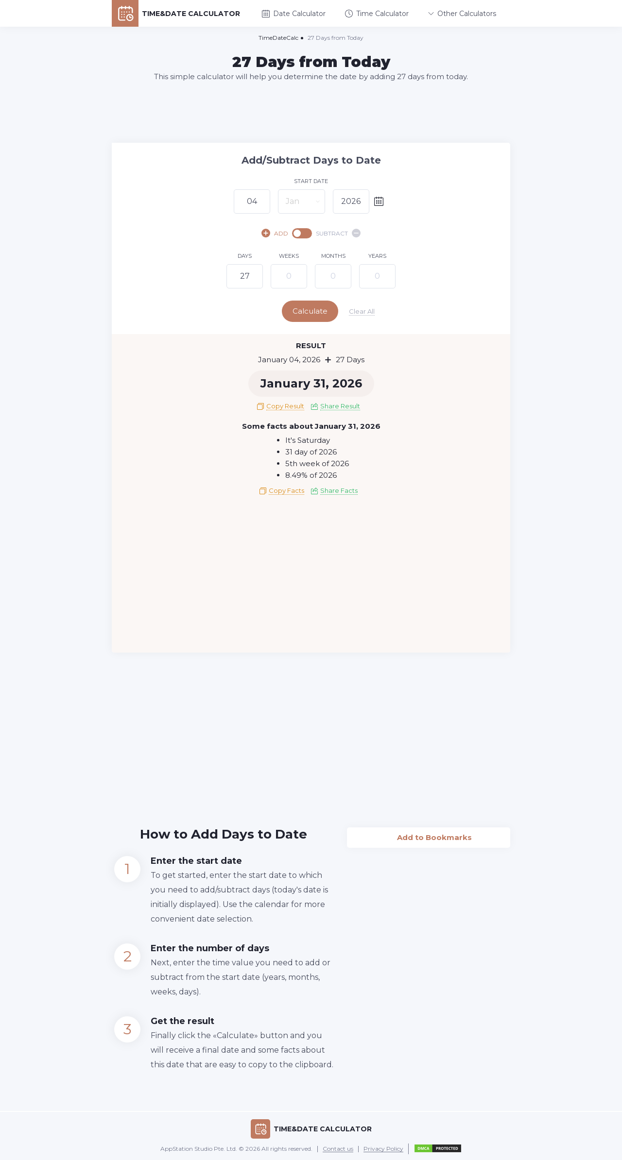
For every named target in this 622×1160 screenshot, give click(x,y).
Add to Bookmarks (429, 834)
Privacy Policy (383, 1149)
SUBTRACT (338, 233)
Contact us (338, 1149)
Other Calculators (462, 13)
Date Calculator (294, 13)
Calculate (310, 311)
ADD (274, 233)
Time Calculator (377, 13)
